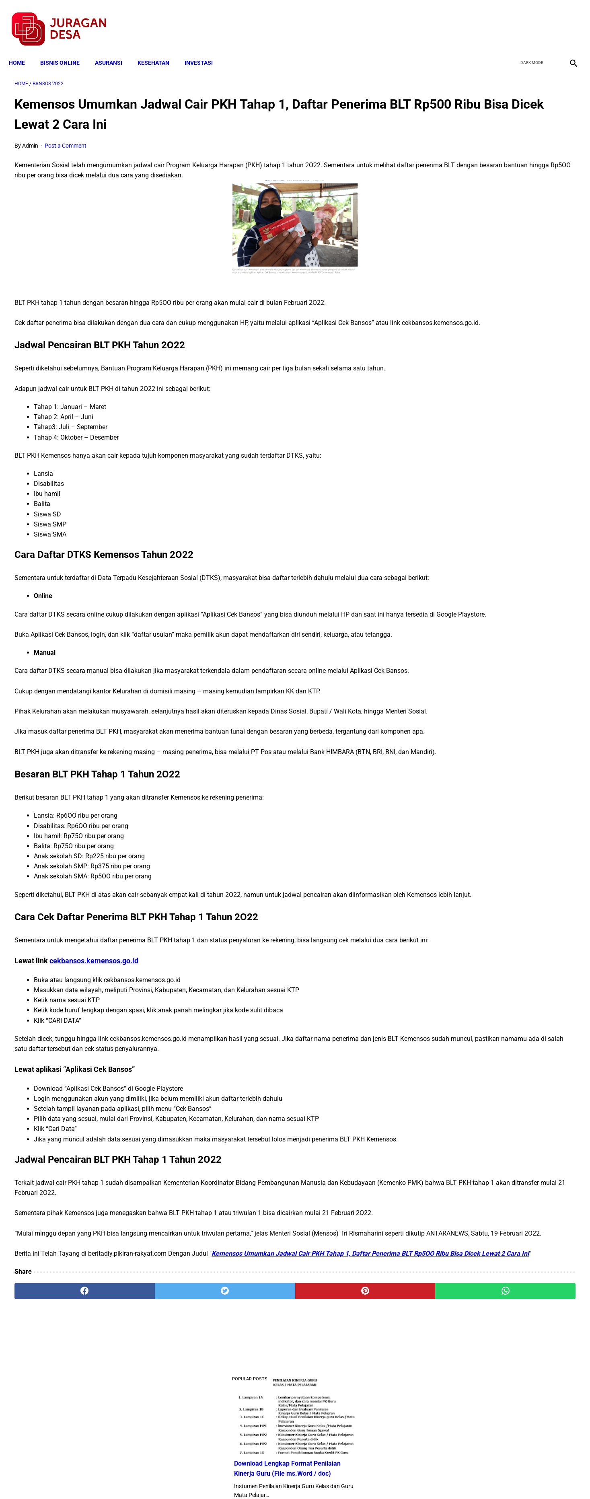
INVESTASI (204, 49)
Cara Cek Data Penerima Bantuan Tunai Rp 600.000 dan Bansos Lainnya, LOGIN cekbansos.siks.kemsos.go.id (495, 482)
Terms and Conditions (200, 1478)
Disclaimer (291, 1478)
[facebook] (510, 20)
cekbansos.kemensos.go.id (93, 1044)
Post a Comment (65, 137)
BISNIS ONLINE (65, 49)
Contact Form (357, 1478)
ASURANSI (114, 49)
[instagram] (567, 20)
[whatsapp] (345, 1405)
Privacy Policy (252, 1478)
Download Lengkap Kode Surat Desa (490, 261)
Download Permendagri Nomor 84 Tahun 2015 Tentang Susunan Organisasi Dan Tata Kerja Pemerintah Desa (496, 362)
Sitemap (322, 1478)
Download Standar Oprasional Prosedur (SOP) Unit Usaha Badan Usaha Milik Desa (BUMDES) (495, 422)
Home (22, 49)
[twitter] (529, 20)
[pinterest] (251, 1405)
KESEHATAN (159, 49)
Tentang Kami (400, 1478)
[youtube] (548, 20)
